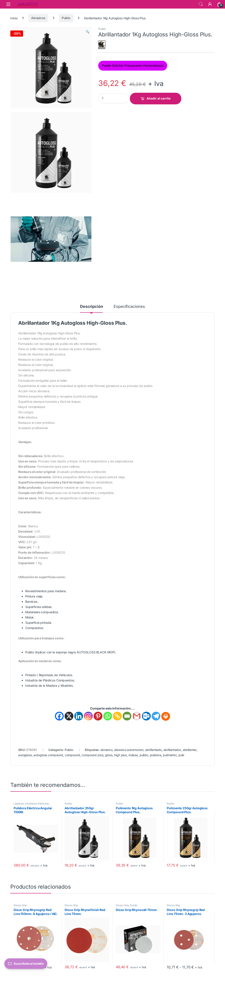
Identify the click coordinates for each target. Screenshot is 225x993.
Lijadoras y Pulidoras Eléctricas (31, 803)
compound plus (92, 755)
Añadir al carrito (159, 98)
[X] (69, 716)
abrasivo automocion (128, 750)
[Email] (127, 716)
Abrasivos (38, 18)
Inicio (14, 18)
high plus (120, 755)
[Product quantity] (113, 98)
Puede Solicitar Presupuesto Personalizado (132, 65)
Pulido (66, 18)
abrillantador (172, 750)
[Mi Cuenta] (210, 4)
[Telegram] (156, 716)
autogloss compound (48, 755)
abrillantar (190, 750)
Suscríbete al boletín (26, 964)
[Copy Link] (117, 716)
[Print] (165, 716)
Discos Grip (20, 905)
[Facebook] (59, 716)
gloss (108, 755)
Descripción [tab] (91, 307)
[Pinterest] (98, 716)
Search (200, 4)
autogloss (25, 755)
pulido (144, 755)
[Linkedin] (78, 716)
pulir (181, 755)
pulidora (155, 755)
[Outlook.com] (146, 716)
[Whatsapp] (107, 716)
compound (72, 755)
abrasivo (106, 750)
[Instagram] (88, 716)
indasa (133, 755)
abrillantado (153, 750)
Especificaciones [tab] (129, 307)
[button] (87, 31)
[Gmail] (136, 716)
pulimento (170, 755)
